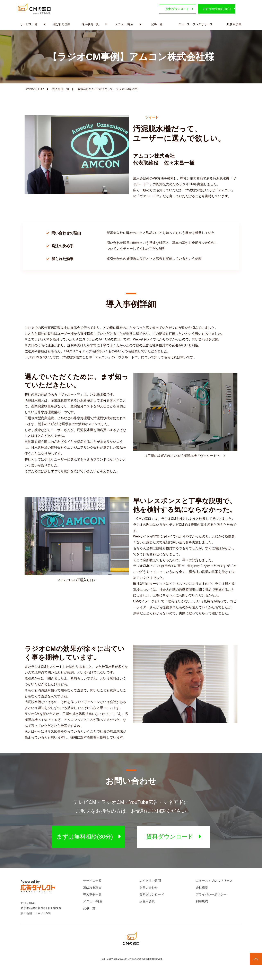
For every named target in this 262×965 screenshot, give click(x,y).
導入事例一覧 (90, 24)
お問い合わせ (148, 887)
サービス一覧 (28, 24)
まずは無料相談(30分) (213, 8)
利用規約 (202, 901)
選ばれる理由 (61, 24)
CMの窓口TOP (34, 89)
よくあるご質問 (150, 880)
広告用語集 (234, 24)
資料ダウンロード (167, 8)
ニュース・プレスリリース (195, 24)
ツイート (151, 117)
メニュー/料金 (124, 24)
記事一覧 (157, 24)
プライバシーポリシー (211, 894)
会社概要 (202, 887)
